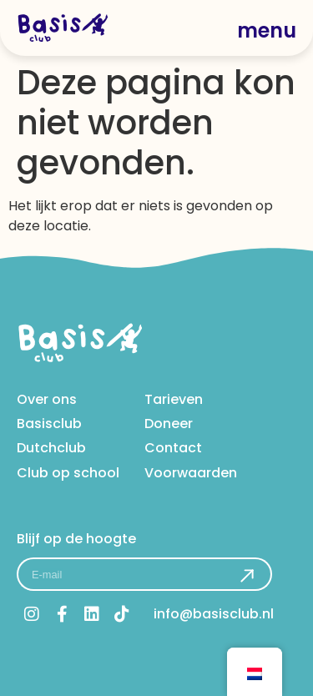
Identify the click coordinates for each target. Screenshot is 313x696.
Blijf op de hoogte (76, 538)
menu (266, 30)
